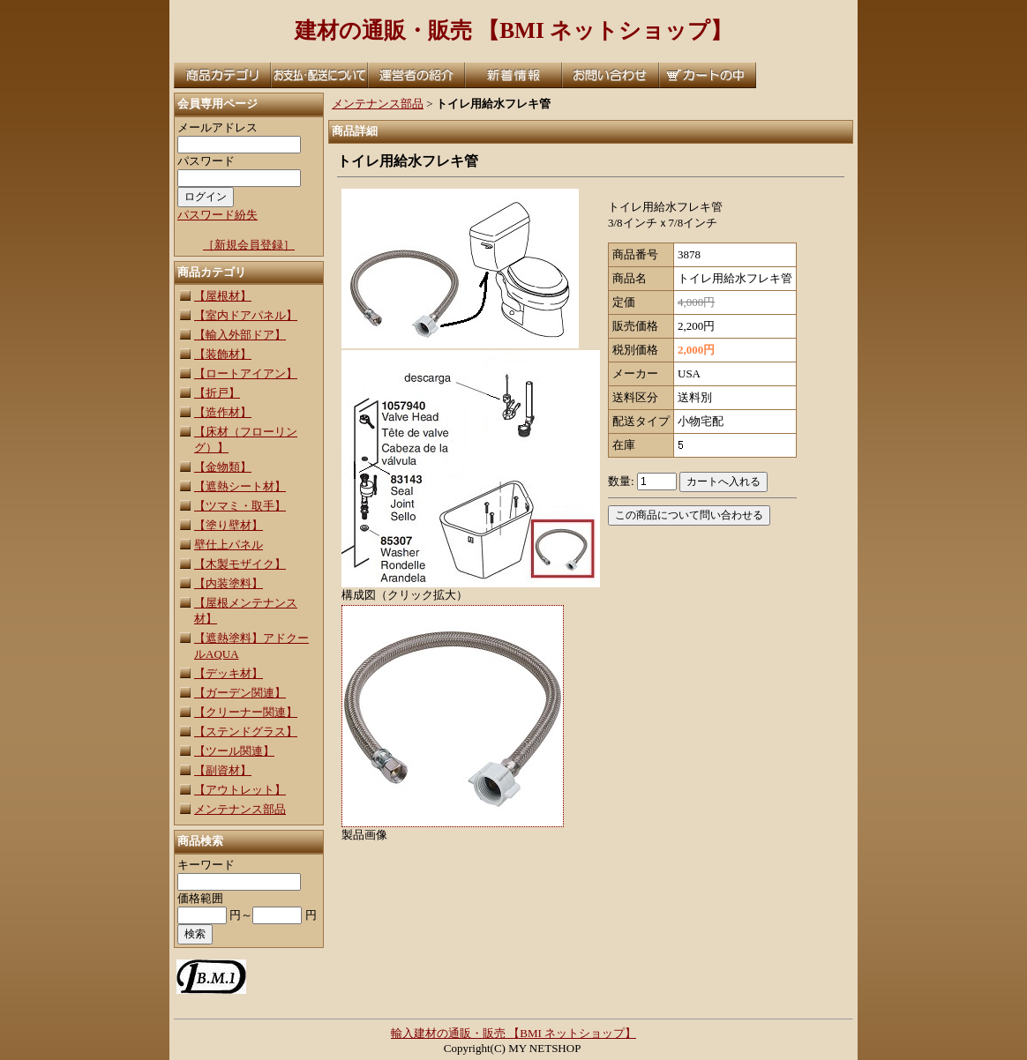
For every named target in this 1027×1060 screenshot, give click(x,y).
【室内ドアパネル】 (245, 315)
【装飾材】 (222, 354)
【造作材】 (222, 412)
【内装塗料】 (228, 583)
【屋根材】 (222, 295)
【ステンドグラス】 (245, 731)
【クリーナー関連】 (245, 712)
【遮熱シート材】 (240, 486)
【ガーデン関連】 (240, 692)
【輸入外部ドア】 (240, 334)
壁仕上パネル (228, 544)
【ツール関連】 (234, 751)
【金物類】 (222, 467)
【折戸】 (217, 392)
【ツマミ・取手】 (240, 505)
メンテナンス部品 (240, 809)
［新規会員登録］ (249, 244)
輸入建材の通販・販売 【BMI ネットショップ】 (513, 1033)
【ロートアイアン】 (245, 373)
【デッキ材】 (228, 673)
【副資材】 (222, 770)
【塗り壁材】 (228, 525)
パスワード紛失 (217, 214)
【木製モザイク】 (240, 564)
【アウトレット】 (240, 789)
